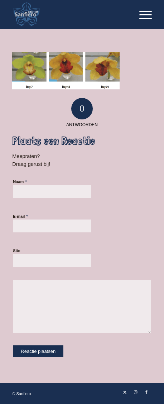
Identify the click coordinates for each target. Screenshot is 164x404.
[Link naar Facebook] (146, 392)
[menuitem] (142, 14)
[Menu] (142, 14)
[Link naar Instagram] (135, 392)
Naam (20, 181)
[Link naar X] (125, 392)
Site (16, 250)
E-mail (20, 216)
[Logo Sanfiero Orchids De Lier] (68, 14)
